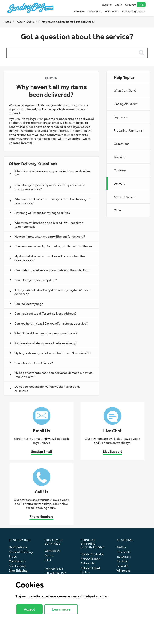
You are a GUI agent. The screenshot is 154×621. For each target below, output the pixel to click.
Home (7, 21)
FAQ (48, 560)
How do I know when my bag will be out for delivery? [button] (47, 236)
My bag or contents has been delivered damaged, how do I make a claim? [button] (51, 375)
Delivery (32, 21)
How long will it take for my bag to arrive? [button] (40, 213)
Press (13, 556)
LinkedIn (122, 566)
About (49, 555)
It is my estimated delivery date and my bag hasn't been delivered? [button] (50, 292)
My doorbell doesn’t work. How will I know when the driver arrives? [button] (47, 258)
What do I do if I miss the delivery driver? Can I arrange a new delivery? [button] (50, 201)
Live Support (112, 451)
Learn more (61, 609)
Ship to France (90, 559)
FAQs (19, 21)
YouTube (122, 561)
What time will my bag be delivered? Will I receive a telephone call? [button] (46, 225)
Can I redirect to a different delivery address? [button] (43, 313)
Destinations (95, 11)
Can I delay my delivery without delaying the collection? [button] (50, 270)
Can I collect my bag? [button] (26, 304)
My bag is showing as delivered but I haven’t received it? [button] (50, 353)
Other (118, 210)
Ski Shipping (17, 566)
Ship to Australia (92, 554)
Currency (135, 4)
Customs (120, 170)
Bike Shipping (18, 570)
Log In (118, 4)
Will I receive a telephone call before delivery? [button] (43, 343)
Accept (29, 609)
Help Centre (111, 11)
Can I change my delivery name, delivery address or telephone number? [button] (47, 187)
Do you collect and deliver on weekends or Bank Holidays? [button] (45, 388)
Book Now (79, 11)
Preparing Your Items (128, 130)
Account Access (125, 197)
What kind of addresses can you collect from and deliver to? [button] (50, 173)
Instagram (123, 556)
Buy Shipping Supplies (133, 11)
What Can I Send (125, 90)
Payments (121, 117)
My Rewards (17, 561)
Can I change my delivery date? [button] (33, 280)
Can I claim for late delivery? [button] (31, 363)
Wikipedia (123, 570)
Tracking (119, 157)
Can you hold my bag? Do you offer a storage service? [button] (49, 323)
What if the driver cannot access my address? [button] (43, 333)
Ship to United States (90, 570)
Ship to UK (88, 563)
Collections (121, 144)
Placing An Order (125, 104)
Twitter (121, 547)
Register (107, 4)
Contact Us (52, 550)
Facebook (123, 552)
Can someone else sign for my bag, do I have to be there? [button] (51, 246)
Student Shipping (21, 552)
